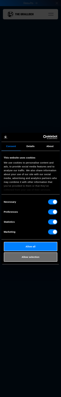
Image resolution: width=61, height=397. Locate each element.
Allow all (30, 246)
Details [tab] (31, 146)
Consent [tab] (11, 146)
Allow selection (30, 257)
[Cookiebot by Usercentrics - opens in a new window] (43, 137)
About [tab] (50, 146)
